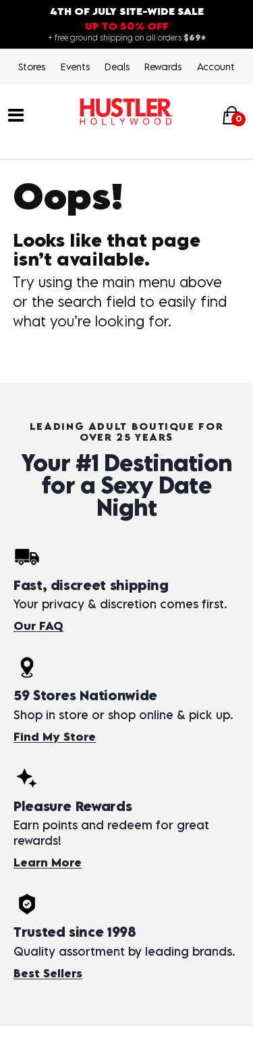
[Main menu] (16, 113)
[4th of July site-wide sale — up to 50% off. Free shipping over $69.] (126, 24)
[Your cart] (231, 114)
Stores (31, 66)
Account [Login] (216, 66)
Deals (117, 66)
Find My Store (54, 737)
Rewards (162, 66)
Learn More (47, 862)
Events (75, 66)
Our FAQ (38, 626)
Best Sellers (47, 973)
